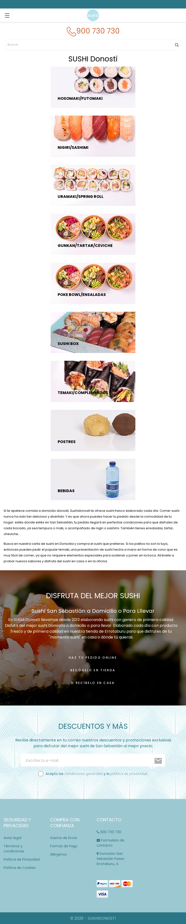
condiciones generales (83, 773)
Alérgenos (58, 854)
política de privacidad (128, 773)
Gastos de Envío (63, 837)
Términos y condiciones (14, 849)
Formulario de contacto (110, 843)
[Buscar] (93, 45)
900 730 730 (109, 832)
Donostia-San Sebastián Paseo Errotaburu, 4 (110, 858)
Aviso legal (12, 837)
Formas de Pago (64, 846)
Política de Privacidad (22, 859)
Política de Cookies (20, 867)
